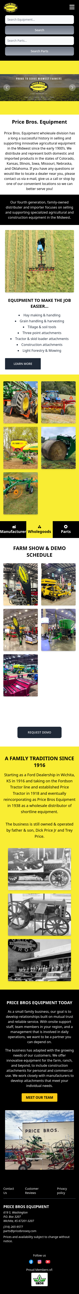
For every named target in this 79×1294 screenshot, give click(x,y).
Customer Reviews (32, 1191)
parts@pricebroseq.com (19, 1231)
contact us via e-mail (20, 178)
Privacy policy (62, 1191)
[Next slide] (72, 87)
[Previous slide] (6, 87)
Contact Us (8, 1191)
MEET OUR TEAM (39, 1097)
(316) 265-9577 (13, 1227)
